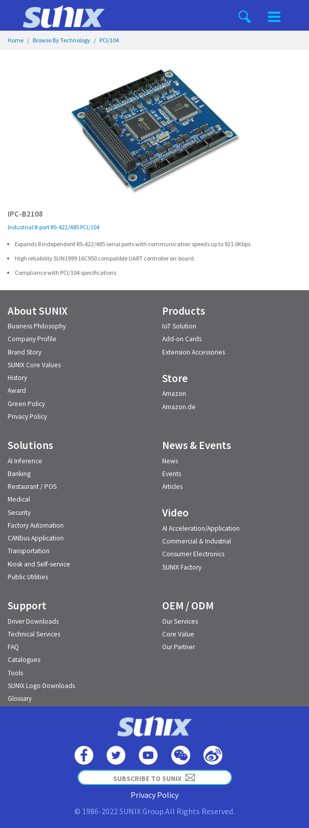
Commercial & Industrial (196, 541)
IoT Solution (179, 326)
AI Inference (25, 461)
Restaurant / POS (32, 486)
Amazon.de (179, 407)
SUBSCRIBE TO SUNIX (154, 777)
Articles (172, 486)
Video (175, 512)
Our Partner (178, 647)
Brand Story (24, 352)
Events (171, 473)
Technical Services (34, 634)
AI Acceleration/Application (201, 528)
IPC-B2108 (25, 214)
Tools (15, 673)
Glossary (20, 698)
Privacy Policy (27, 416)
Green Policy (26, 403)
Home (15, 40)
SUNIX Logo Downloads (41, 685)
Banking (19, 473)
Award (17, 390)
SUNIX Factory (181, 567)
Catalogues (24, 659)
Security (19, 512)
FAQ (13, 647)
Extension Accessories (193, 352)
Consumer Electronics (193, 554)
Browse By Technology (61, 40)
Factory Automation (36, 525)
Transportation (28, 551)
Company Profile (32, 339)
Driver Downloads (33, 621)
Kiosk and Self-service (39, 564)
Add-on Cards (181, 339)
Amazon (174, 393)
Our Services (180, 621)
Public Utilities (28, 577)
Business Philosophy (37, 326)
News (170, 461)
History (17, 377)
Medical (19, 499)
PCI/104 (109, 40)
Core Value (178, 634)
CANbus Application (36, 538)
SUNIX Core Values (34, 365)
